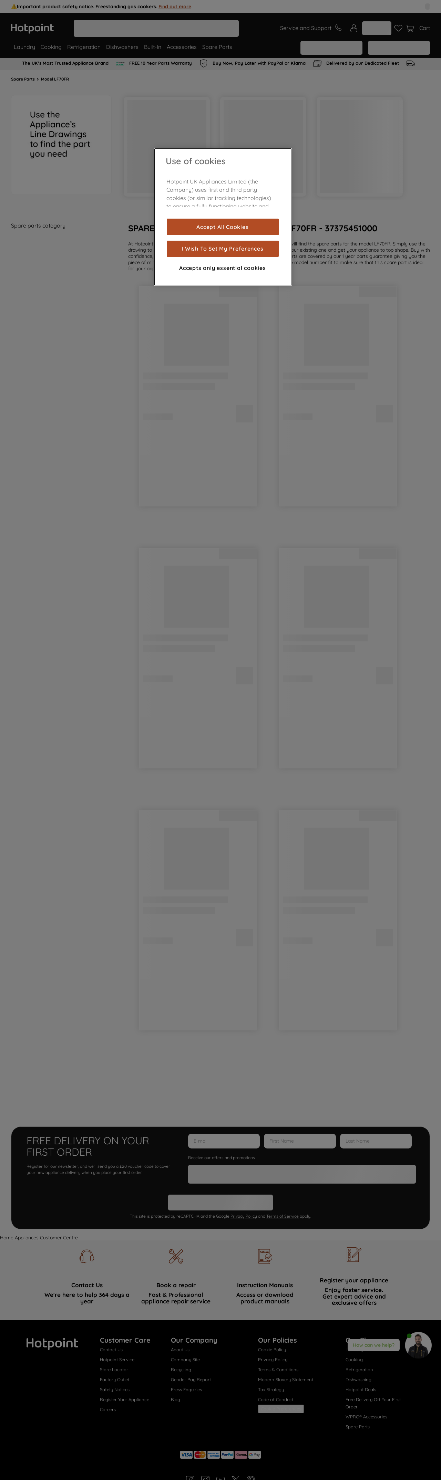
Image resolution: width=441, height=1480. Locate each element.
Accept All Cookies (222, 226)
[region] (223, 217)
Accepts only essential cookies (222, 267)
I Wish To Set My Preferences (222, 248)
